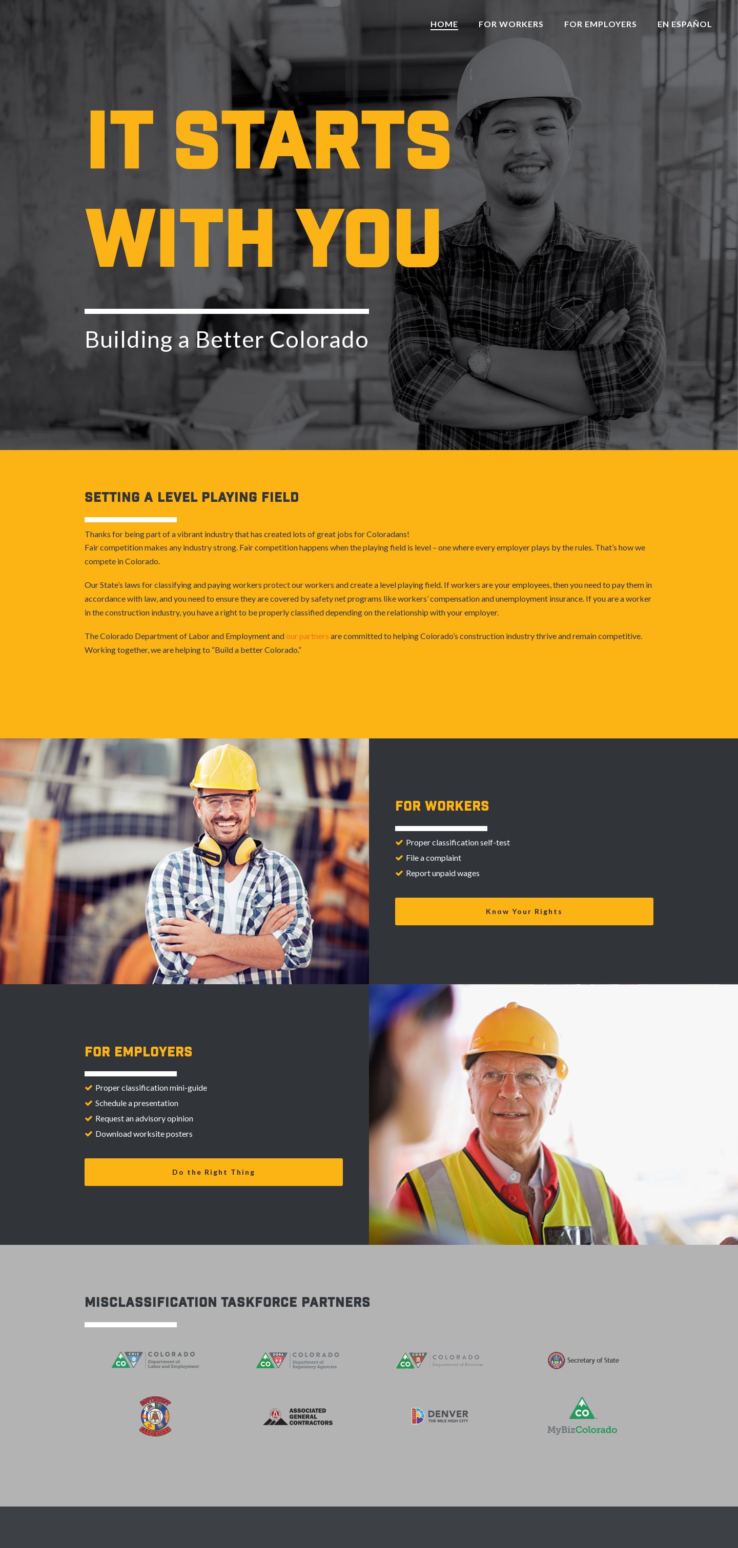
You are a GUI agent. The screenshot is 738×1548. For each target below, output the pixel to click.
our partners (307, 636)
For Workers (511, 24)
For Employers (600, 24)
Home (444, 24)
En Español (685, 24)
